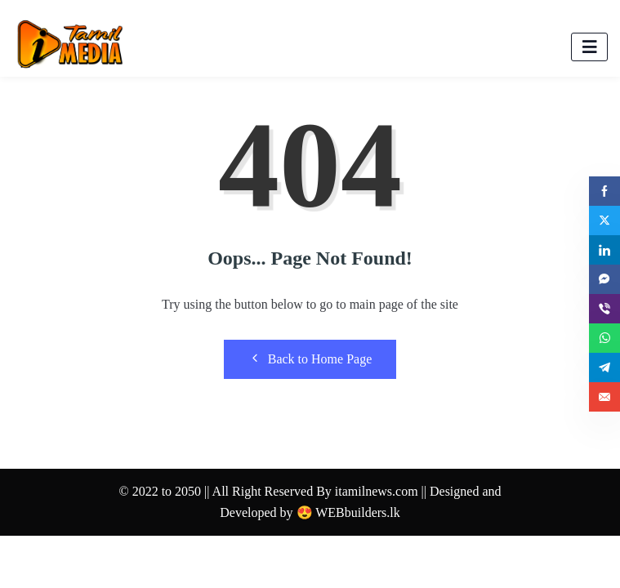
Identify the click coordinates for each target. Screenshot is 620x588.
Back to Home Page (310, 358)
